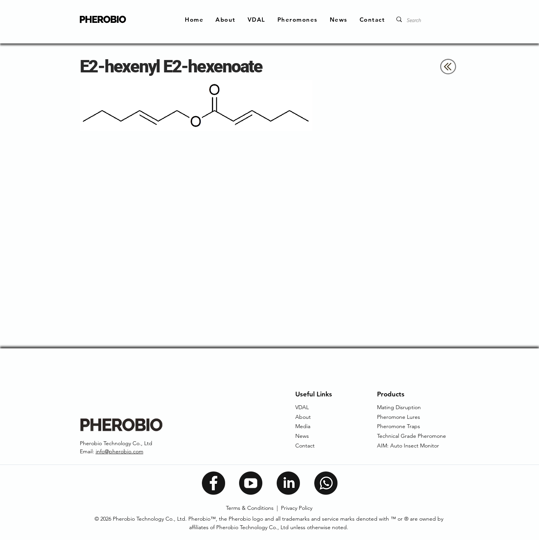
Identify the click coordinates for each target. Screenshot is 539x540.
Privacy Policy (296, 507)
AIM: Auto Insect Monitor (408, 445)
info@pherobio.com (119, 451)
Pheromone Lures (398, 416)
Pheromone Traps (398, 426)
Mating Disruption (399, 407)
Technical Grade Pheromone (411, 435)
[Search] (425, 20)
